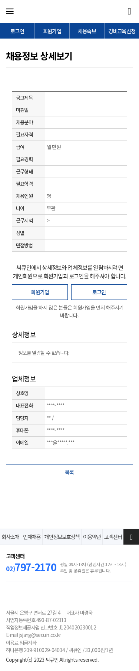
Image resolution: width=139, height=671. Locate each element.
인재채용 (32, 537)
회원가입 (40, 292)
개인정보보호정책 (61, 537)
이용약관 (92, 537)
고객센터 (113, 537)
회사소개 (10, 537)
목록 (69, 472)
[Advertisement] (69, 502)
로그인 (99, 292)
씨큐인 (69, 12)
